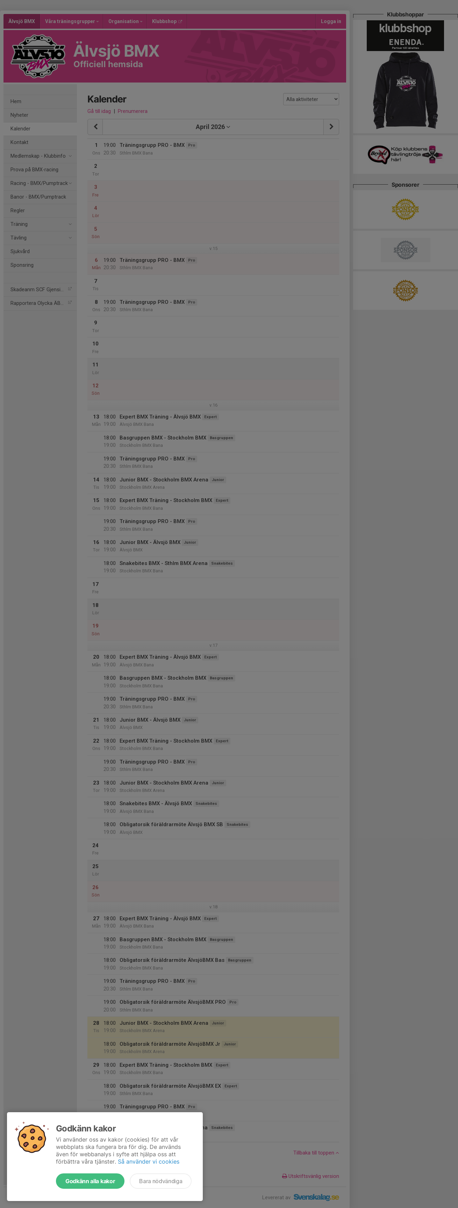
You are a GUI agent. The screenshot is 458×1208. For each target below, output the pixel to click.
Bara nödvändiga (160, 1181)
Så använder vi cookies (148, 1161)
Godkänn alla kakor (90, 1181)
